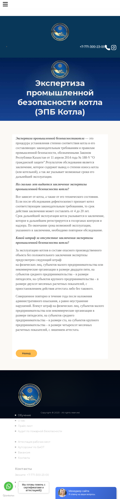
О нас (21, 420)
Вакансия (24, 452)
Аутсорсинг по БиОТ (31, 447)
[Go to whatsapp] (8, 486)
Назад (26, 353)
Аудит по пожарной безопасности (40, 431)
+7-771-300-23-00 (92, 46)
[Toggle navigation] (5, 4)
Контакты (24, 457)
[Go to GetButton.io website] (8, 495)
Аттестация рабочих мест (34, 441)
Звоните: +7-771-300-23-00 (32, 474)
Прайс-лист (25, 426)
